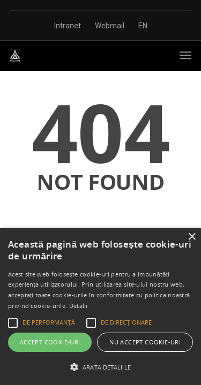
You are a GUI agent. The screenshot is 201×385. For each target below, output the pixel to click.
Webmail (109, 25)
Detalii (78, 306)
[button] (100, 367)
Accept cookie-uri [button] (50, 342)
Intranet (67, 25)
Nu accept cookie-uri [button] (145, 342)
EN (142, 25)
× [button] (192, 237)
